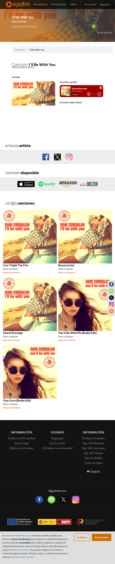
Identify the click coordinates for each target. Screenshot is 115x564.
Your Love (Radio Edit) (17, 400)
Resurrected (66, 265)
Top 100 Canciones (93, 448)
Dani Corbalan (19, 21)
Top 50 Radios (93, 458)
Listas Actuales (93, 463)
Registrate (57, 438)
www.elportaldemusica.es (17, 535)
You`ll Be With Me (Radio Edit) (77, 333)
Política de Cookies (22, 448)
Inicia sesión (90, 4)
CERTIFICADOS (58, 4)
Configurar (82, 537)
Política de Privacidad (21, 438)
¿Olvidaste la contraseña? (57, 448)
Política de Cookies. (19, 549)
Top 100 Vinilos (93, 453)
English (95, 471)
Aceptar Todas (102, 537)
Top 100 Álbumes (93, 443)
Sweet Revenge (13, 333)
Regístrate (105, 4)
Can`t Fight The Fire (15, 265)
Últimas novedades (93, 438)
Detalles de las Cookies (22, 557)
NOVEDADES (40, 4)
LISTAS (73, 4)
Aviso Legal (21, 443)
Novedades (20, 49)
